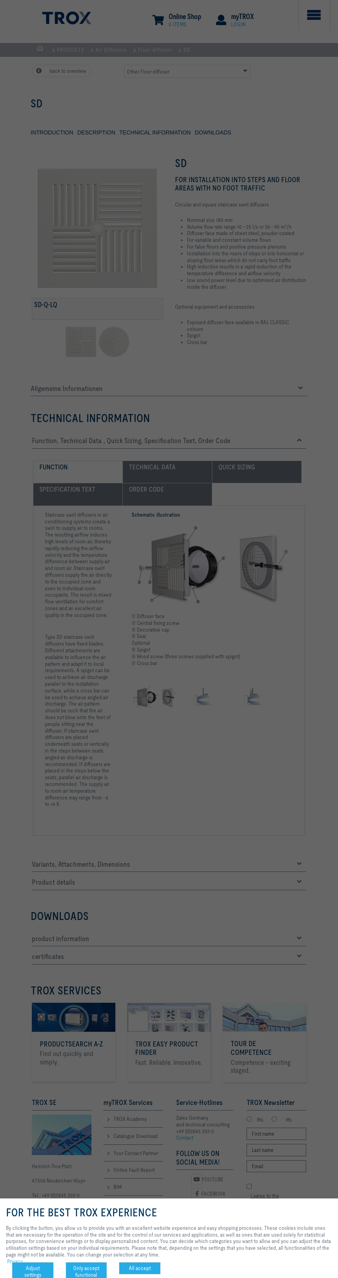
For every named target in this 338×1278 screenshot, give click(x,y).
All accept (140, 1268)
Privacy (15, 1261)
